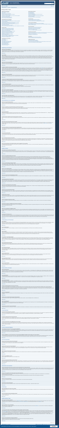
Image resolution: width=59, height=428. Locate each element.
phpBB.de (40, 401)
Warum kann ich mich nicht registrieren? (6, 13)
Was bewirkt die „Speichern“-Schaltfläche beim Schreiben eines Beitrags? (10, 35)
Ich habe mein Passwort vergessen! (6, 16)
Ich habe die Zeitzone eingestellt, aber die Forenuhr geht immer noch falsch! (10, 22)
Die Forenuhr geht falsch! (5, 21)
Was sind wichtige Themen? (5, 43)
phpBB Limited (18, 400)
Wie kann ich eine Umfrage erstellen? (6, 30)
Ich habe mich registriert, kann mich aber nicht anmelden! (8, 14)
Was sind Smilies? (4, 40)
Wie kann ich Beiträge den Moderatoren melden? (7, 34)
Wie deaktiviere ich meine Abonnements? (33, 34)
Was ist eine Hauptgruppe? (31, 16)
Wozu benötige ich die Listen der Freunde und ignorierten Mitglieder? (36, 23)
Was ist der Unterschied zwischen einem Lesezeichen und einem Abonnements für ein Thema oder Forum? (40, 32)
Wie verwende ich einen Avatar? (5, 24)
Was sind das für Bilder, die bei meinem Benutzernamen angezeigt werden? (10, 23)
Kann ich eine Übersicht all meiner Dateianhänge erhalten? (35, 37)
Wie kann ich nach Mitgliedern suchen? (32, 29)
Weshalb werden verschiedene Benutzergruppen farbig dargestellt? (36, 15)
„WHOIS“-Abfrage (5, 411)
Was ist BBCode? (4, 39)
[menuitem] (7, 6)
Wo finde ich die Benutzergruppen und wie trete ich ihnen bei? (35, 14)
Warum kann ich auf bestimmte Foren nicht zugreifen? (8, 32)
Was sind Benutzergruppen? (31, 13)
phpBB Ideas (36, 405)
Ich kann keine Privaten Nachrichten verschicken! (33, 19)
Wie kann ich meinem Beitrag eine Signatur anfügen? (8, 29)
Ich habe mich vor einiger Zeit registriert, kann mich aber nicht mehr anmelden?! (11, 15)
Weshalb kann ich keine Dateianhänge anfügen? (7, 33)
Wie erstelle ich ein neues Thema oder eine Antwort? (8, 28)
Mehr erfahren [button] (34, 426)
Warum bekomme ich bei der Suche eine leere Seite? (34, 28)
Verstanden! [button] (54, 426)
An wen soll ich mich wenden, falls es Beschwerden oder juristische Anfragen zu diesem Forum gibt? (39, 41)
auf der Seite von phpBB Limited (24, 401)
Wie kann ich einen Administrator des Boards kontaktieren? (35, 42)
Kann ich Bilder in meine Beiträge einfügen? (7, 41)
